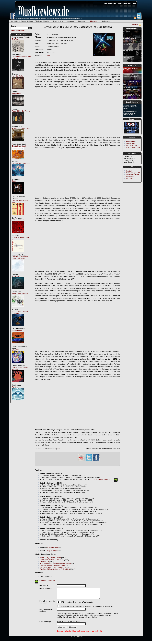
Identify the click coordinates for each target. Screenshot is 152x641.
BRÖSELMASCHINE (129, 38)
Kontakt (135, 25)
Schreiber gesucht (133, 173)
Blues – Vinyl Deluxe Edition (50, 558)
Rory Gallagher (53, 547)
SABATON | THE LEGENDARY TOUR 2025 (131, 88)
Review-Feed (131, 141)
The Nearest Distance (20, 294)
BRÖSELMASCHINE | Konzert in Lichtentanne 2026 (130, 83)
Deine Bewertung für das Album (47, 602)
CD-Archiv (93, 21)
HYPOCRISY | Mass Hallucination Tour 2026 (130, 75)
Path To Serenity (18, 220)
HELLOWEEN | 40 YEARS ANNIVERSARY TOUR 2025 (132, 94)
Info (58, 449)
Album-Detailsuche (18, 30)
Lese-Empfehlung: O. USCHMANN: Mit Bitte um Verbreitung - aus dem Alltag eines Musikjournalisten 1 (48, 18)
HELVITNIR (126, 31)
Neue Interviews (132, 28)
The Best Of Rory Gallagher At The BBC (55, 569)
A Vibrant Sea (17, 331)
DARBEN (126, 57)
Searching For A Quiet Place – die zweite (20, 258)
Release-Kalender (42, 21)
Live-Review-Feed (133, 147)
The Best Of (44, 561)
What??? (15, 350)
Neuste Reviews (27, 21)
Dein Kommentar (45, 589)
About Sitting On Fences (21, 111)
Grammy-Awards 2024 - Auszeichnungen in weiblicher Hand (130, 113)
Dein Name (43, 585)
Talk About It (16, 93)
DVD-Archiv (106, 21)
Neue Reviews (21, 34)
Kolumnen (81, 21)
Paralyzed (15, 387)
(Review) (77, 27)
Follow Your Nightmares (21, 128)
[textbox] (19, 28)
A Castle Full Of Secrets (21, 163)
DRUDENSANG (128, 51)
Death (14, 181)
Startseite (14, 21)
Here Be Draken (18, 76)
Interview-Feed (131, 145)
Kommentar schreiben (103, 479)
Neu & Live (132, 65)
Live (61, 21)
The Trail (15, 39)
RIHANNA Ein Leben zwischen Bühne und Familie (130, 106)
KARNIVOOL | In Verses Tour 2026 (130, 69)
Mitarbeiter (130, 177)
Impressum (130, 178)
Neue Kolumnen (132, 102)
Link (48, 55)
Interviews (70, 21)
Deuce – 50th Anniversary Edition (52, 565)
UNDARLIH (126, 44)
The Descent (16, 276)
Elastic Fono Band (19, 146)
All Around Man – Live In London (52, 567)
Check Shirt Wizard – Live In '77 (52, 560)
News (54, 21)
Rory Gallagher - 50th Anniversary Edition (55, 563)
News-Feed (130, 143)
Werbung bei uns (132, 175)
